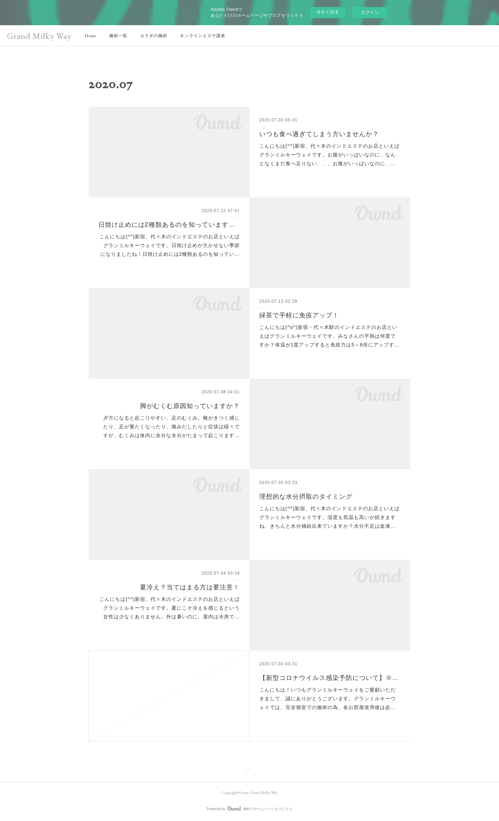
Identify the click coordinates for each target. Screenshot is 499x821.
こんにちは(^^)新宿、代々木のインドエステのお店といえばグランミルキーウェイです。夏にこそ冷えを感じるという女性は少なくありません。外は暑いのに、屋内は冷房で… (169, 607)
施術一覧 (118, 35)
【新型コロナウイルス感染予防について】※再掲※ (330, 677)
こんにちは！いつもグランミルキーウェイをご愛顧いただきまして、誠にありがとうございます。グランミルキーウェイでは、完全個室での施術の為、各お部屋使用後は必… (327, 698)
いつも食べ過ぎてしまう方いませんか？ (319, 134)
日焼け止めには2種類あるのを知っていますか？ (169, 224)
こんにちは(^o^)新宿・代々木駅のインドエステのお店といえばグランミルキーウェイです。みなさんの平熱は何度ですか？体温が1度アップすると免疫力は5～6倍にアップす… (329, 336)
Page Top (249, 773)
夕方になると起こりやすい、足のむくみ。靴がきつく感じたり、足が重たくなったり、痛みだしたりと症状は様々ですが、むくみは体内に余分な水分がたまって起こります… (171, 426)
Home (91, 35)
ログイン (370, 12)
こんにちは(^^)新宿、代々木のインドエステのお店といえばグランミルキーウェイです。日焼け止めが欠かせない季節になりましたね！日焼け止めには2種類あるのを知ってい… (169, 245)
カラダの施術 (153, 35)
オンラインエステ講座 (202, 35)
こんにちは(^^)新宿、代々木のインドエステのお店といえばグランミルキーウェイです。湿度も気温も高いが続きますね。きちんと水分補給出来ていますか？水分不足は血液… (329, 517)
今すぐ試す (327, 12)
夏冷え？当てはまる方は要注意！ (190, 587)
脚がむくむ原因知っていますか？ (190, 405)
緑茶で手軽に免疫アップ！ (299, 315)
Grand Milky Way (39, 35)
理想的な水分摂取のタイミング (305, 496)
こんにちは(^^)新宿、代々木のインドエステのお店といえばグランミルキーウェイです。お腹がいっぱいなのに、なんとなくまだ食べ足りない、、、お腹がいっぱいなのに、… (329, 154)
